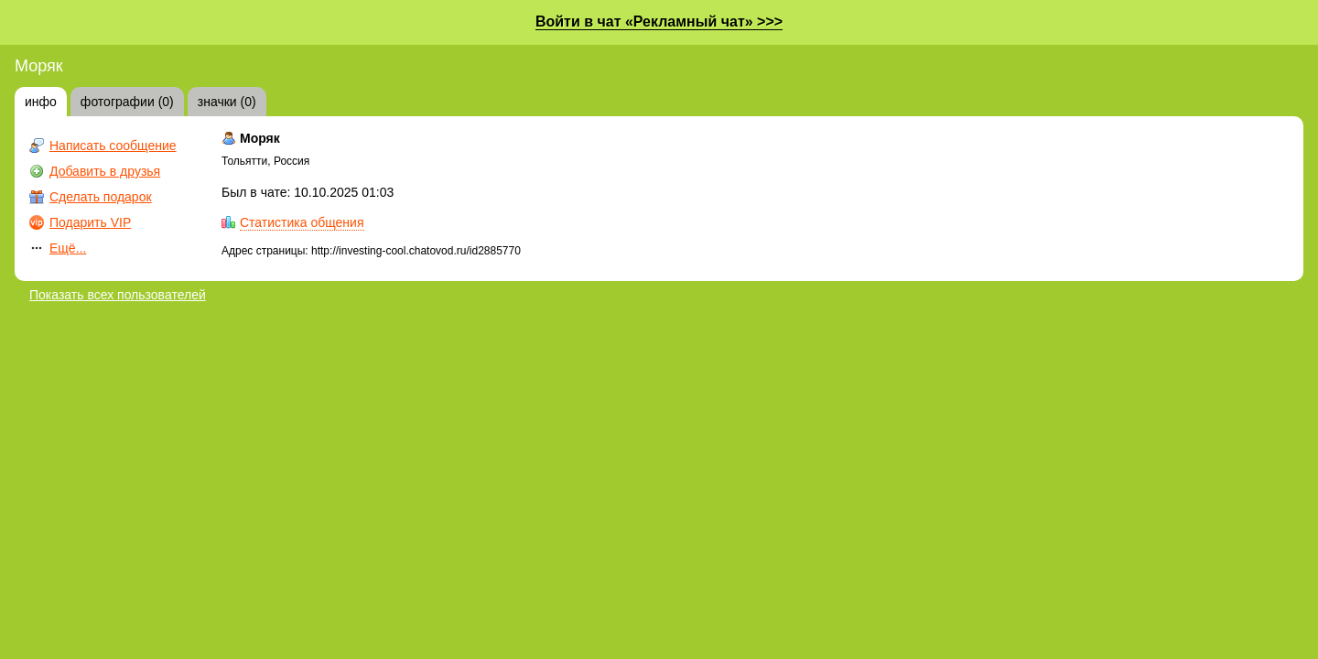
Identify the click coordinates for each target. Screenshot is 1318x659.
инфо (41, 101)
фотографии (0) (127, 101)
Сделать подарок (100, 196)
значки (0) (227, 101)
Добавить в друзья (104, 171)
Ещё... (67, 248)
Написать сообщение (113, 145)
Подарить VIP (90, 222)
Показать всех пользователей (117, 294)
